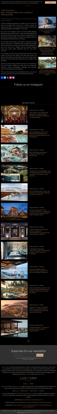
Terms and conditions (48, 411)
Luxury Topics (5, 367)
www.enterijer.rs (19, 405)
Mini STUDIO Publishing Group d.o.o (10, 386)
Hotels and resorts (10, 10)
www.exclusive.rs (46, 402)
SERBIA (32, 384)
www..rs (26, 399)
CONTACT (42, 391)
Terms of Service (28, 359)
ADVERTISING (24, 391)
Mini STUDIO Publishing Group (32, 412)
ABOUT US (15, 391)
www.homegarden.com (32, 405)
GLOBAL (25, 384)
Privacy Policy (38, 358)
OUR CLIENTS (33, 391)
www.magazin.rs (21, 402)
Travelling (3, 10)
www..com (37, 399)
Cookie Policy (25, 3)
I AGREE (51, 2)
